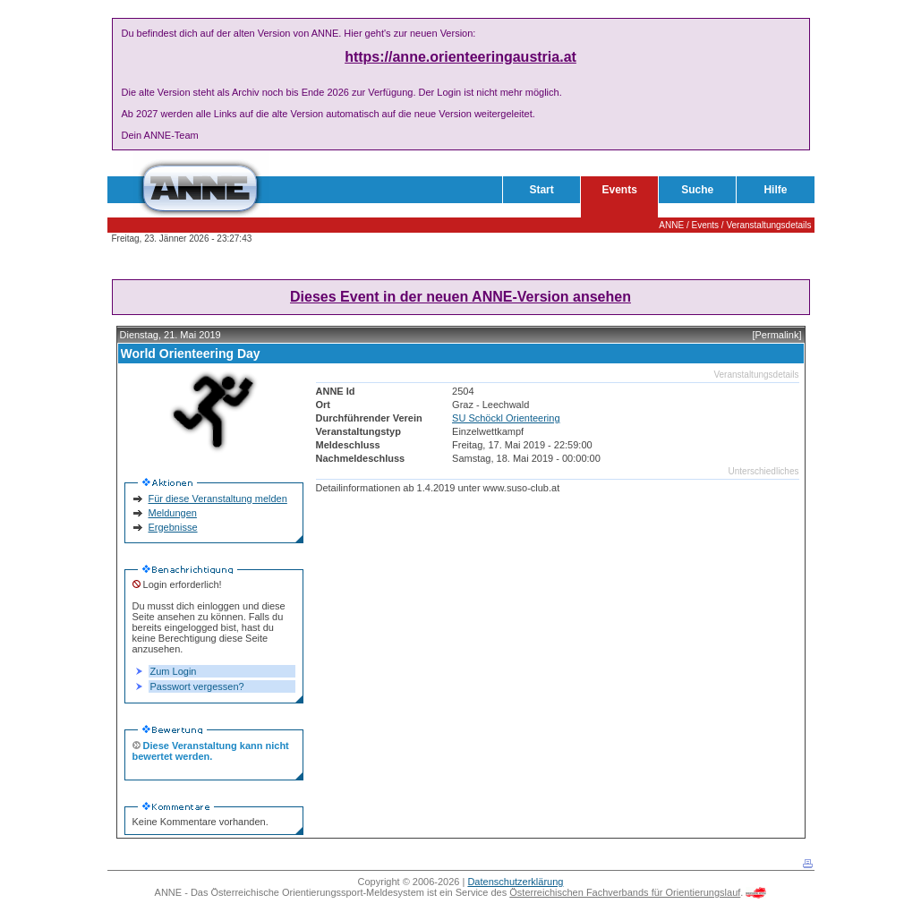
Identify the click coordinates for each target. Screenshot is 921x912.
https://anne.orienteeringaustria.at (460, 56)
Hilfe (775, 189)
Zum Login (173, 671)
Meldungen (173, 512)
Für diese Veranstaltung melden (218, 498)
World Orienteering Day (190, 353)
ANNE (671, 225)
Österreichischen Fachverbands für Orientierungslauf (624, 892)
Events (619, 189)
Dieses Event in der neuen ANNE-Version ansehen (460, 296)
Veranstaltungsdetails (768, 225)
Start (541, 189)
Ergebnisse (173, 527)
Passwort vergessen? (197, 686)
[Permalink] (776, 334)
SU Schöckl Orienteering (505, 418)
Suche (697, 189)
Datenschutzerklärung (515, 881)
